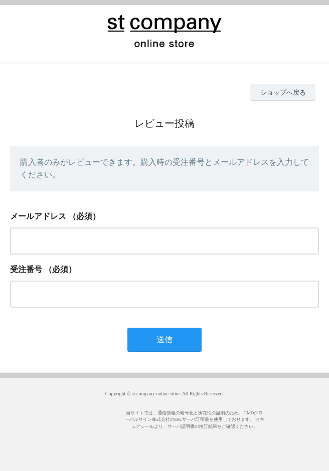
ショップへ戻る (283, 92)
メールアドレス (38, 216)
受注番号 (26, 269)
